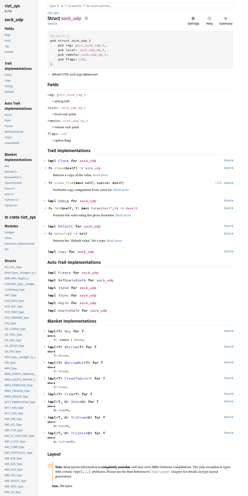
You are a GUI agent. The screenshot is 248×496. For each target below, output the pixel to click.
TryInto (78, 433)
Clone (63, 160)
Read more (100, 175)
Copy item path (86, 18)
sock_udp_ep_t (91, 50)
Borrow (71, 347)
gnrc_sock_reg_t (89, 45)
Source (52, 23)
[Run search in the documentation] (140, 6)
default (61, 233)
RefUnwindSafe (72, 280)
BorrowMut (74, 362)
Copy (62, 251)
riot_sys (52, 13)
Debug (63, 201)
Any (68, 331)
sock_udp (87, 160)
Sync (64, 295)
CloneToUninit (78, 378)
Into (75, 401)
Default (65, 226)
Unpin (63, 303)
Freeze (64, 272)
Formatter (99, 208)
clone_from (64, 183)
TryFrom (78, 417)
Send (64, 288)
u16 (82, 59)
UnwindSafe (68, 310)
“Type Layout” (160, 471)
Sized (79, 340)
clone (59, 168)
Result (132, 208)
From (69, 394)
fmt (57, 208)
